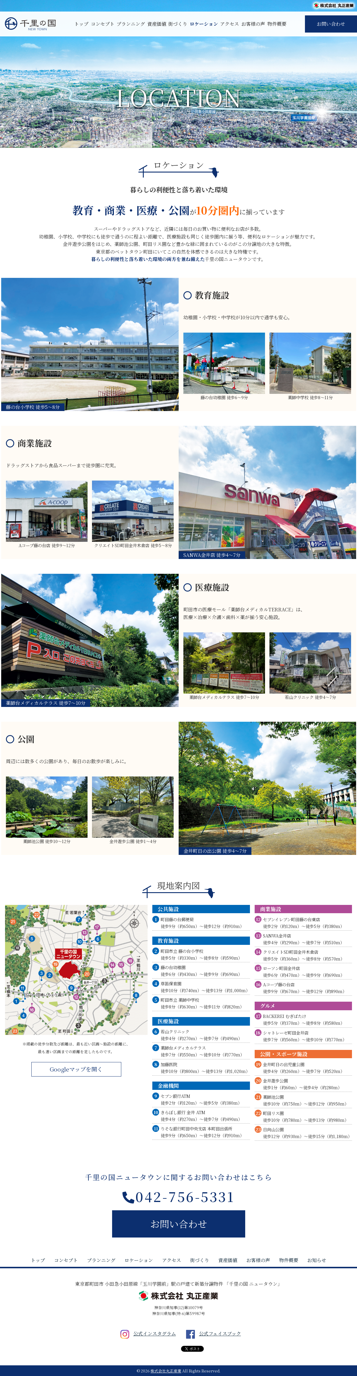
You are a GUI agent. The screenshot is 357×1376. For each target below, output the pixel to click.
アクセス (229, 23)
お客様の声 (253, 23)
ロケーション (204, 23)
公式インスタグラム (146, 1333)
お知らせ (316, 1260)
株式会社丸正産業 (166, 1371)
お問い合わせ (331, 23)
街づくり (177, 23)
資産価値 (156, 23)
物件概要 (276, 23)
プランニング (131, 23)
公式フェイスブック (211, 1333)
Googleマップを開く (76, 1069)
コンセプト (102, 23)
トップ (81, 23)
